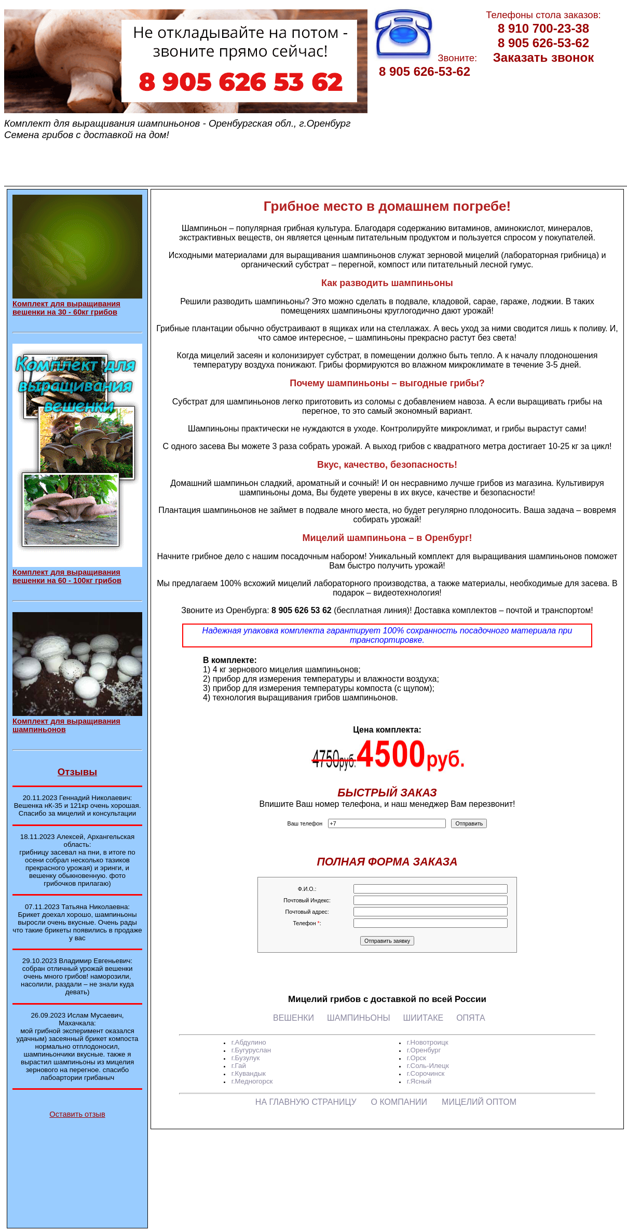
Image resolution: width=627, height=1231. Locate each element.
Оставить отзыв (77, 1114)
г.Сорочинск (426, 1073)
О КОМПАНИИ (399, 1102)
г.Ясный (419, 1081)
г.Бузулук (245, 1058)
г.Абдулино (248, 1042)
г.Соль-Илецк (428, 1066)
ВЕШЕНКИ (293, 1017)
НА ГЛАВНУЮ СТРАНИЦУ (306, 1102)
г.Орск (416, 1058)
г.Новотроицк (427, 1042)
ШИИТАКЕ (423, 1017)
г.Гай (238, 1066)
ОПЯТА (470, 1017)
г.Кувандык (248, 1073)
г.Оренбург (424, 1050)
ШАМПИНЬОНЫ (358, 1017)
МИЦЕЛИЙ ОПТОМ (479, 1102)
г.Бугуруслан (251, 1050)
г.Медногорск (252, 1081)
